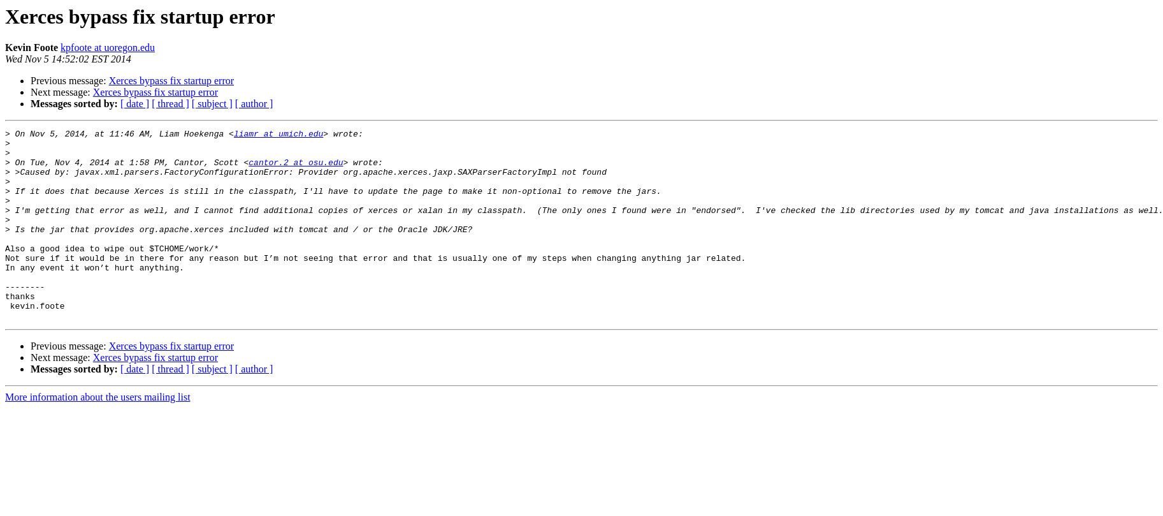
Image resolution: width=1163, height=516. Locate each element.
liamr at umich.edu (278, 135)
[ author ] (254, 103)
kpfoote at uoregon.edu (108, 47)
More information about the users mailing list (98, 435)
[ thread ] (170, 103)
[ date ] (134, 103)
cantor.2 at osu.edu (296, 169)
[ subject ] (212, 103)
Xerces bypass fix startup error (171, 80)
